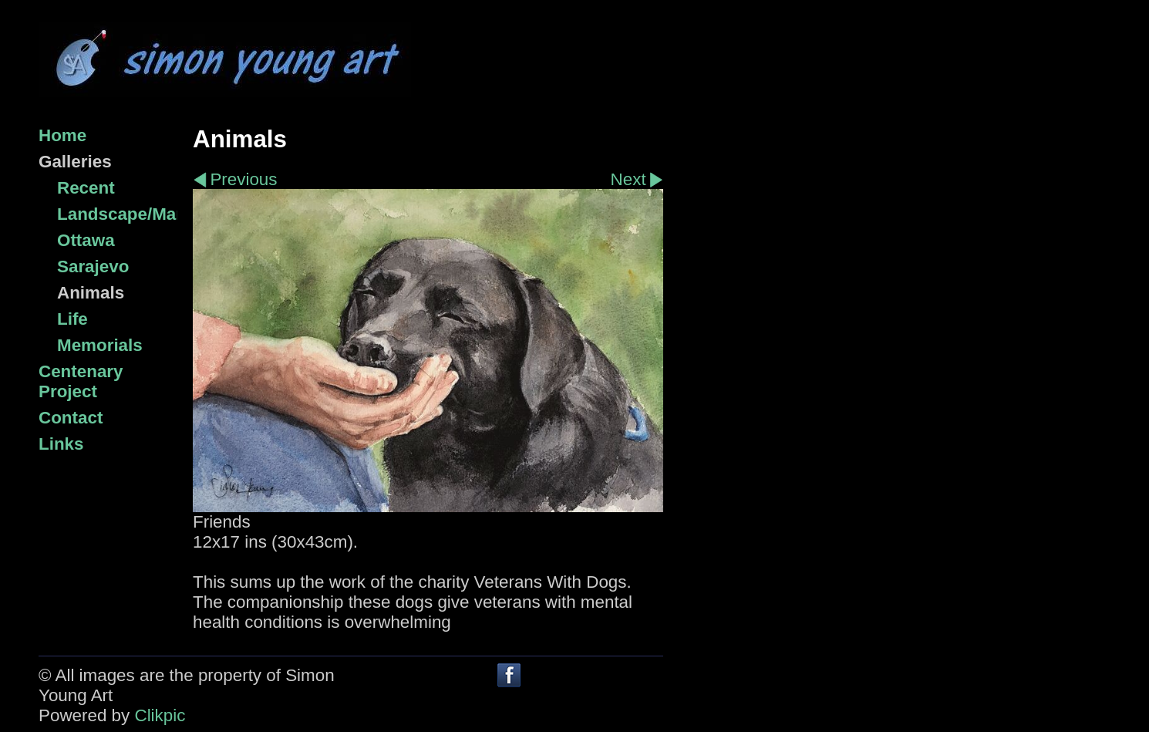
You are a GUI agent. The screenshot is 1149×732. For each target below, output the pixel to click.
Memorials (100, 345)
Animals (90, 292)
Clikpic (159, 715)
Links (61, 444)
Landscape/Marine (117, 214)
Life (72, 319)
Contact (71, 417)
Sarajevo (93, 266)
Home (62, 135)
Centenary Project (81, 381)
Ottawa (86, 240)
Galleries (75, 161)
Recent (86, 187)
